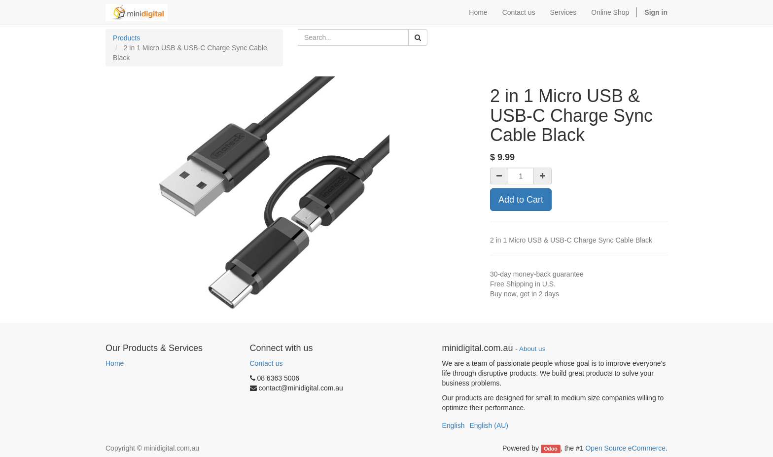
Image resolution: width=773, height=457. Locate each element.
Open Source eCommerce (625, 448)
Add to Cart (520, 200)
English (453, 425)
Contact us (266, 363)
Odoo (550, 449)
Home (114, 363)
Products (126, 38)
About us (532, 348)
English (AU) (488, 425)
